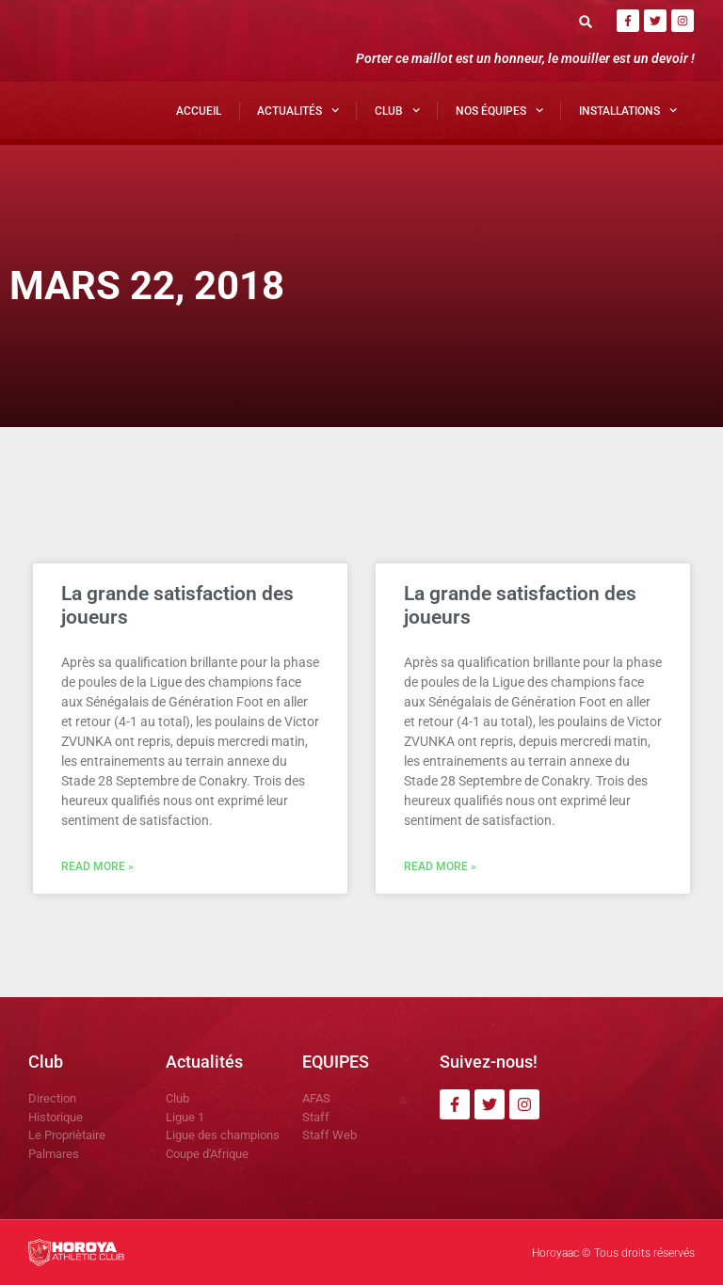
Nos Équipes (499, 110)
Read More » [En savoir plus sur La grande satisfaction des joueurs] (97, 866)
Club (397, 110)
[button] (586, 21)
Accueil (198, 111)
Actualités (298, 110)
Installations (628, 110)
